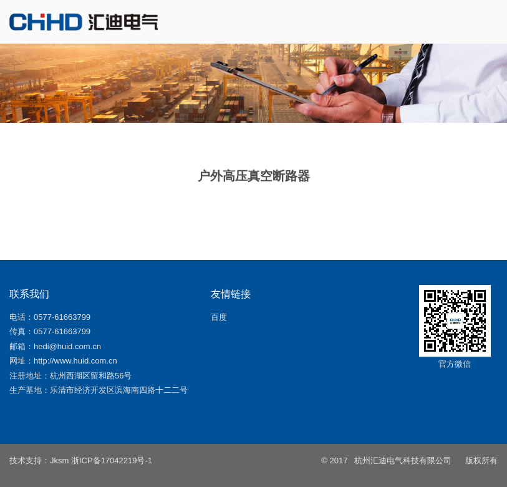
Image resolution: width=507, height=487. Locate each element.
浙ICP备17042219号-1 (111, 460)
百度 (219, 317)
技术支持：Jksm (39, 460)
